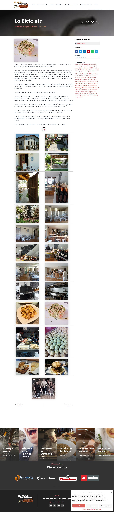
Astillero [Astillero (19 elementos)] (93, 64)
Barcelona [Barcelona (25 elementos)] (93, 66)
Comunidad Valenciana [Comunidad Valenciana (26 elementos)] (82, 72)
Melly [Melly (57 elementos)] (80, 85)
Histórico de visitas (86, 5)
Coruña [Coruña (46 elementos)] (85, 74)
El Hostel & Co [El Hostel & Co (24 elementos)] (86, 76)
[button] (111, 492)
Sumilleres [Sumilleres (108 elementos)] (86, 93)
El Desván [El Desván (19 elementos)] (92, 74)
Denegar (92, 506)
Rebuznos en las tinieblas (27, 451)
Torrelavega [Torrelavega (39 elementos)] (79, 95)
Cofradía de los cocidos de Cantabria (66, 454)
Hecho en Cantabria (56, 5)
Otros (97, 5)
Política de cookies (86, 509)
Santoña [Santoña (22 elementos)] (92, 91)
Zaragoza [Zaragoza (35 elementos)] (79, 97)
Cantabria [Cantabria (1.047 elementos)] (87, 68)
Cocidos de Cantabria (66, 450)
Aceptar (78, 506)
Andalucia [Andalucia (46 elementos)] (79, 64)
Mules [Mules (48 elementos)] (87, 87)
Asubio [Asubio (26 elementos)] (85, 66)
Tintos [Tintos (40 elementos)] (94, 93)
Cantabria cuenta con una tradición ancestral (104, 454)
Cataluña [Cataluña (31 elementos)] (95, 70)
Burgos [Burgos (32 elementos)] (78, 68)
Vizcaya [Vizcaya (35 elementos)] (94, 95)
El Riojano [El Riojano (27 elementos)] (85, 79)
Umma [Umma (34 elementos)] (87, 95)
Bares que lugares (8, 450)
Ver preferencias (105, 506)
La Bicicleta (81, 43)
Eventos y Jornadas (71, 5)
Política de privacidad (96, 509)
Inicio (33, 5)
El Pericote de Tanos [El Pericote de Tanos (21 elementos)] (88, 77)
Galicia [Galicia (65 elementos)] (93, 79)
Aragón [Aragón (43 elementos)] (86, 64)
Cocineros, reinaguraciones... (45, 457)
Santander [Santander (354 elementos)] (82, 91)
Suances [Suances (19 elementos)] (78, 93)
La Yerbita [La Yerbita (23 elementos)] (90, 83)
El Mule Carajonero (57, 464)
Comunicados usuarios (86, 450)
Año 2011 (42, 27)
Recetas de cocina (104, 450)
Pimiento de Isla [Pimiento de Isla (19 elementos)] (86, 89)
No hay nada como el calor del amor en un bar (9, 454)
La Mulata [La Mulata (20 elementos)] (90, 81)
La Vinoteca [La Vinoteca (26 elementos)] (81, 83)
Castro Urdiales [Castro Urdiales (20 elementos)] (86, 70)
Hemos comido (43, 5)
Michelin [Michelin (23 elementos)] (86, 85)
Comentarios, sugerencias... (25, 457)
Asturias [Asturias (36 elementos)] (78, 66)
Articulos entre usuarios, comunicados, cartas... (85, 454)
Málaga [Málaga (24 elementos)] (93, 87)
